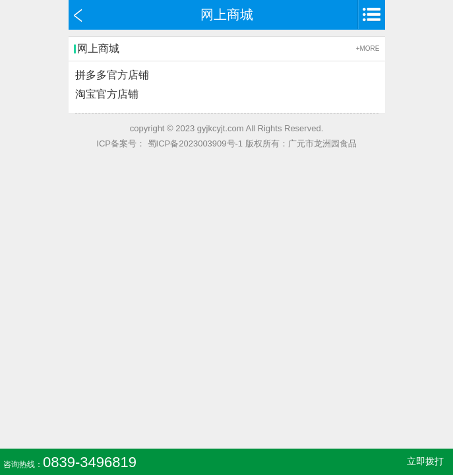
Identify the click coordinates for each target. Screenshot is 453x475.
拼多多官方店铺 (112, 74)
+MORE (368, 48)
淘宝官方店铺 (106, 94)
